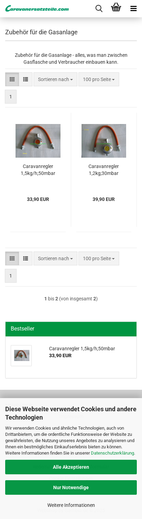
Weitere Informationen (71, 505)
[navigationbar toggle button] (133, 8)
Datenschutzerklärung (112, 453)
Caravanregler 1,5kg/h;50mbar (38, 170)
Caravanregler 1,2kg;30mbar (103, 170)
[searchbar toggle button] (98, 8)
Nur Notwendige (71, 487)
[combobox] (55, 79)
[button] (12, 79)
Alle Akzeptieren (71, 467)
